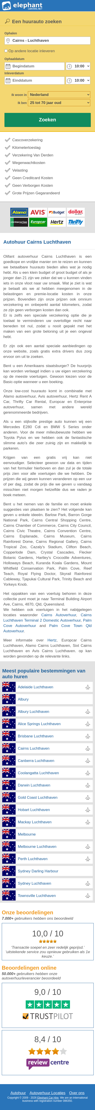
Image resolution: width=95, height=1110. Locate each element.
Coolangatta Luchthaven (38, 773)
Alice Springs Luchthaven (39, 724)
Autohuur (18, 1093)
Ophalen (10, 33)
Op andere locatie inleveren (31, 51)
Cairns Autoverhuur (58, 615)
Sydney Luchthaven (34, 883)
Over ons (77, 1093)
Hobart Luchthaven (34, 810)
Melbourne (27, 834)
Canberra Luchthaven (36, 761)
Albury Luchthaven (33, 712)
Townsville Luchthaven (37, 896)
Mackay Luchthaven (35, 822)
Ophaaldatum (14, 59)
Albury (23, 699)
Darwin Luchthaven (34, 785)
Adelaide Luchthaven (35, 687)
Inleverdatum (14, 73)
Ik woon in (19, 95)
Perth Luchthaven (33, 859)
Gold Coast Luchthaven (38, 797)
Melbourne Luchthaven (37, 846)
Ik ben (22, 103)
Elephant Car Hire (47, 1097)
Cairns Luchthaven (34, 748)
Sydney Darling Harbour (38, 871)
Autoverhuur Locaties (48, 1093)
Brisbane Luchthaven (36, 736)
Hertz (52, 640)
